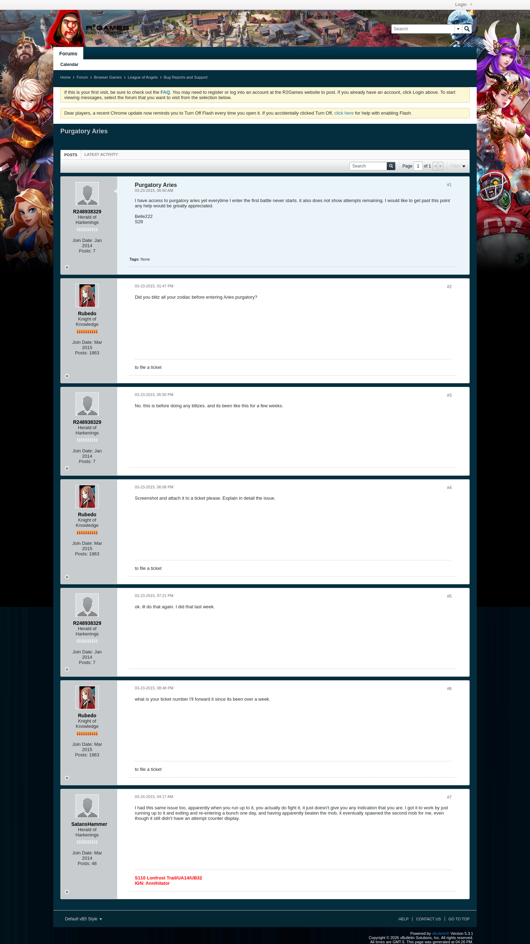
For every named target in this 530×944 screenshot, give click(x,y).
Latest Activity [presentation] (101, 154)
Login (463, 4)
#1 (449, 184)
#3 (449, 395)
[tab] (70, 154)
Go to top (459, 919)
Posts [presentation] (70, 155)
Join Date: (82, 240)
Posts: (85, 251)
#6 (449, 688)
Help (403, 919)
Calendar (69, 64)
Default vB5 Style (83, 918)
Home (65, 77)
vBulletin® (441, 933)
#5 (449, 596)
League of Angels (143, 77)
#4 (449, 487)
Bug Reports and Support (185, 77)
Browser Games (108, 77)
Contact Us (428, 919)
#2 (449, 286)
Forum (82, 77)
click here (344, 113)
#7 (449, 797)
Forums (68, 53)
